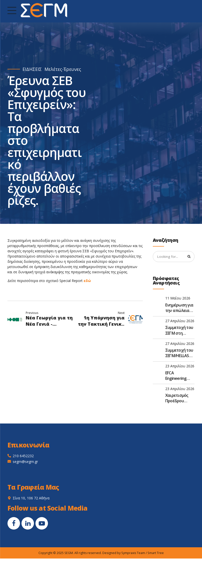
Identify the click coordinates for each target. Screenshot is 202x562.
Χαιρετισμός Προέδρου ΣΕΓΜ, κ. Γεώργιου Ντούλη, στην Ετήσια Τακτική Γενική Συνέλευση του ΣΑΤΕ (179, 398)
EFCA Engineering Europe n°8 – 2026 (176, 376)
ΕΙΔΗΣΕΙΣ (32, 69)
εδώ (87, 280)
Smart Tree (156, 553)
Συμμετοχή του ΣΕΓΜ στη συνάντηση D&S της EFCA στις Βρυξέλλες (179, 330)
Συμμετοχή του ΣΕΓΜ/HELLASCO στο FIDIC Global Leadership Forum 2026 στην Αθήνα (179, 353)
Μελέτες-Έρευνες (62, 69)
